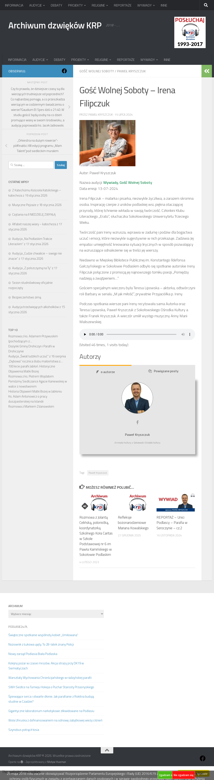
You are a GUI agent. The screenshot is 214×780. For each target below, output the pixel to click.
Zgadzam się (167, 775)
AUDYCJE (35, 5)
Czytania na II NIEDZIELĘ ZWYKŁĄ (34, 214)
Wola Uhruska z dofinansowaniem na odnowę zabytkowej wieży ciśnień (55, 720)
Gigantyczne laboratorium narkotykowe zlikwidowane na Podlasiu (51, 710)
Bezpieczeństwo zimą (26, 297)
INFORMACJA (14, 5)
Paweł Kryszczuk (131, 71)
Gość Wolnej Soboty (96, 71)
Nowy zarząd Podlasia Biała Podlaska (32, 653)
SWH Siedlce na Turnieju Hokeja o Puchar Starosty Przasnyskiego (51, 687)
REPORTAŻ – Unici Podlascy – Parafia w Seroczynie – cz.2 (172, 523)
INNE (164, 5)
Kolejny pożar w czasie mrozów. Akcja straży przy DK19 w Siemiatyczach (46, 666)
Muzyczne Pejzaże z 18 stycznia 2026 (36, 204)
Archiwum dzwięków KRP (55, 25)
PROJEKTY (75, 5)
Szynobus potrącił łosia (23, 729)
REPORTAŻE (122, 5)
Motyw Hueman (56, 762)
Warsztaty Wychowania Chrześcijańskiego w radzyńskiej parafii (50, 677)
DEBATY (56, 5)
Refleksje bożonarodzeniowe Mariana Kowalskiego (133, 523)
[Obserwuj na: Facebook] (64, 70)
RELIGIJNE (98, 5)
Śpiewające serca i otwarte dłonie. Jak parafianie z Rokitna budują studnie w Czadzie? (51, 699)
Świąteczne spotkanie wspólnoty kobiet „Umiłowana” (43, 635)
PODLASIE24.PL (18, 626)
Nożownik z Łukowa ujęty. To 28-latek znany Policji (41, 644)
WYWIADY (144, 5)
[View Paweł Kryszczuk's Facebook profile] (137, 422)
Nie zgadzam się (184, 775)
